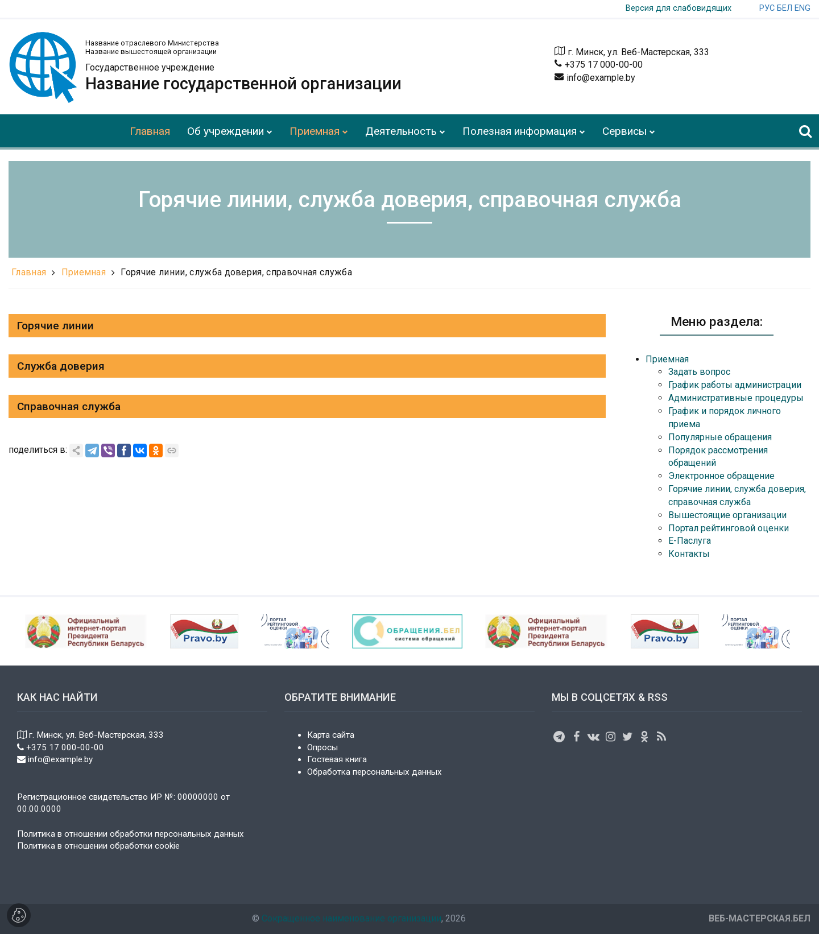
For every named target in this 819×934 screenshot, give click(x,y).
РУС (767, 8)
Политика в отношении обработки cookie (98, 846)
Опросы (322, 747)
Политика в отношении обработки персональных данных (130, 834)
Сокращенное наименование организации (351, 918)
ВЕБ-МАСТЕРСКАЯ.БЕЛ (759, 918)
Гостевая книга (337, 759)
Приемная (83, 272)
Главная (28, 272)
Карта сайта (330, 735)
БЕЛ (784, 8)
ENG (802, 8)
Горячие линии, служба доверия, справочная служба (236, 272)
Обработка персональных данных (374, 772)
